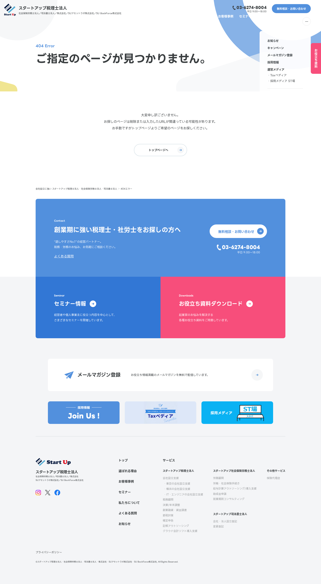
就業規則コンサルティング (228, 499)
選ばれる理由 (177, 21)
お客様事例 (218, 21)
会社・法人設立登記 (225, 521)
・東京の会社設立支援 (177, 484)
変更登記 (218, 526)
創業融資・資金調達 (175, 510)
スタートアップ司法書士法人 (230, 514)
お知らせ (125, 523)
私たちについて (261, 21)
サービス (169, 460)
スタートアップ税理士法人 (178, 471)
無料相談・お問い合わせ (291, 9)
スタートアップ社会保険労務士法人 (234, 471)
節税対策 (168, 515)
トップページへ (166, 150)
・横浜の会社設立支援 (177, 489)
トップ (123, 460)
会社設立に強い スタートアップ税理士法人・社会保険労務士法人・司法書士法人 (76, 189)
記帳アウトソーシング (176, 526)
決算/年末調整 (171, 505)
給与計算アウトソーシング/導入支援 (235, 488)
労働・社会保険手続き (226, 483)
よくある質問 (287, 21)
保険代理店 (273, 478)
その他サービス (276, 471)
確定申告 (168, 520)
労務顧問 (218, 478)
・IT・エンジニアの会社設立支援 (183, 494)
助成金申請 (219, 494)
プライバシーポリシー (49, 552)
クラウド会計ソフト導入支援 (180, 531)
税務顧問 (168, 499)
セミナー (238, 21)
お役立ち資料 (316, 58)
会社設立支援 (171, 478)
